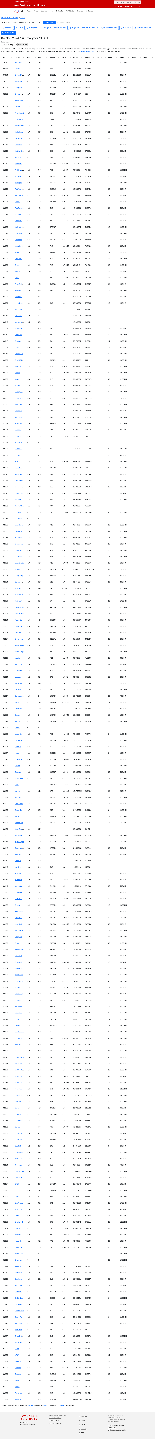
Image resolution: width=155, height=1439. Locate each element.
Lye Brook (18, 316)
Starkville (18, 430)
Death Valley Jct (20, 1139)
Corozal (17, 1127)
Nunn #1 (18, 176)
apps (138, 6)
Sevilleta (18, 1019)
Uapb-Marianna (20, 518)
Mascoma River (20, 322)
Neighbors (74, 28)
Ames (17, 252)
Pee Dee (18, 290)
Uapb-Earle (19, 525)
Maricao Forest (20, 62)
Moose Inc (18, 417)
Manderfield (19, 930)
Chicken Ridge (20, 892)
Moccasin (18, 709)
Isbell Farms (19, 1032)
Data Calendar (8, 32)
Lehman (18, 633)
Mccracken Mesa (21, 835)
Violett (17, 702)
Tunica (17, 271)
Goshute (18, 987)
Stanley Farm (19, 392)
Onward (17, 265)
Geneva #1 (19, 138)
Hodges (17, 385)
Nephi (17, 816)
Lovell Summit (20, 867)
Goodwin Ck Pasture (22, 214)
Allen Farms (19, 480)
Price (16, 785)
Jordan (17, 721)
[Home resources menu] (23, 11)
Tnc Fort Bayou (20, 506)
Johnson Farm (20, 664)
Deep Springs (20, 1120)
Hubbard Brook (20, 455)
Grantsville (18, 905)
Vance (17, 278)
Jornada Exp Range (22, 1006)
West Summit (19, 829)
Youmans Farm (20, 297)
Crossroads (19, 639)
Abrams (17, 569)
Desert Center (20, 1095)
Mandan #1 (19, 195)
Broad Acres (19, 1057)
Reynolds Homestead (22, 550)
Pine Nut (18, 854)
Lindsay (17, 69)
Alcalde (17, 1025)
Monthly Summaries (90, 28)
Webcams (89, 11)
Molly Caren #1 (20, 157)
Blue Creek (19, 804)
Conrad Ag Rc (20, 696)
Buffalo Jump (19, 899)
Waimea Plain (20, 601)
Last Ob (19, 28)
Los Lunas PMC (20, 1013)
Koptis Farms (19, 1076)
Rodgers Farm (20, 88)
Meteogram (46, 28)
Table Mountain (20, 81)
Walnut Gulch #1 (21, 227)
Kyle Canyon (19, 842)
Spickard (18, 341)
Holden (17, 753)
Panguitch (18, 937)
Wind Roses (126, 28)
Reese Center (20, 620)
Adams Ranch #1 (21, 164)
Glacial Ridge (19, 360)
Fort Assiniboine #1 (21, 189)
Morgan (17, 791)
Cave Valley (19, 962)
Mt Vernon (18, 404)
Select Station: (6, 22)
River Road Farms (21, 1089)
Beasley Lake (19, 259)
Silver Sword (19, 607)
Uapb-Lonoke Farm (22, 246)
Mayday (17, 658)
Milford (17, 766)
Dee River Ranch (21, 1038)
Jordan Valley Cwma (22, 880)
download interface (87, 51)
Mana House (19, 613)
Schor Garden (20, 423)
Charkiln (18, 861)
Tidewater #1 (19, 126)
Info (52, 11)
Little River (18, 233)
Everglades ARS (20, 366)
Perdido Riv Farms (21, 1082)
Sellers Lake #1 (20, 145)
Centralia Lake (20, 582)
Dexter (17, 347)
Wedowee (18, 1044)
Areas (36, 11)
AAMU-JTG (19, 398)
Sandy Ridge (19, 652)
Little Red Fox (20, 924)
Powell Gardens (20, 411)
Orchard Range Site (22, 75)
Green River (19, 778)
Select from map (65, 22)
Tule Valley (19, 975)
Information (7, 28)
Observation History (109, 28)
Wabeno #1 (19, 100)
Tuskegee (18, 683)
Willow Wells (19, 645)
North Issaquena (20, 537)
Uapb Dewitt (19, 563)
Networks (59, 11)
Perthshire (18, 335)
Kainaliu (18, 588)
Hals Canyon (19, 981)
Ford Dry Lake (20, 1101)
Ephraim (18, 747)
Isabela (17, 373)
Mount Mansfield (20, 309)
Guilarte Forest (20, 328)
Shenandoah (19, 544)
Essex (17, 1108)
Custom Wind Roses (143, 28)
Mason (17, 107)
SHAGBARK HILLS (22, 449)
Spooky (17, 943)
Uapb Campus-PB (21, 512)
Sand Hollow (19, 949)
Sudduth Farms (20, 1070)
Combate (18, 436)
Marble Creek (19, 886)
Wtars (17, 379)
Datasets (44, 11)
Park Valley (19, 911)
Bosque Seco (19, 442)
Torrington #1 (19, 183)
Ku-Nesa (18, 873)
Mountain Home (20, 797)
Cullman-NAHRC (21, 671)
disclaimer (129, 6)
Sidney (17, 715)
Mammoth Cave (20, 499)
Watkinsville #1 (20, 151)
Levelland (18, 626)
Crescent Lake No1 (21, 94)
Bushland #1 (19, 119)
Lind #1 (17, 202)
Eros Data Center (21, 468)
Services (80, 11)
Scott (16, 461)
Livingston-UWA (20, 677)
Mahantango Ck (20, 240)
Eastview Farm (20, 487)
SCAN (22, 18)
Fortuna (17, 728)
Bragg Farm (19, 493)
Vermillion (18, 968)
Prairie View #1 (20, 170)
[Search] (127, 2)
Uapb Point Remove (22, 556)
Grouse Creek (20, 956)
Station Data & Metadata (9, 18)
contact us (117, 6)
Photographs (32, 28)
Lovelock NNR (20, 690)
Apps (29, 11)
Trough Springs (20, 848)
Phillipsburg (19, 575)
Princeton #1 (19, 113)
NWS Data (70, 11)
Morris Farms (19, 1063)
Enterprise (18, 759)
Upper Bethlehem (21, 734)
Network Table (60, 28)
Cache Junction (20, 810)
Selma (17, 1051)
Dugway (18, 1000)
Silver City (18, 531)
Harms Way (19, 994)
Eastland (18, 772)
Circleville (18, 740)
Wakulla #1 (19, 132)
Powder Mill (19, 354)
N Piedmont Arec (21, 303)
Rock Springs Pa (21, 284)
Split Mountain (20, 918)
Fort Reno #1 (19, 208)
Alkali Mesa (19, 823)
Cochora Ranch (20, 1133)
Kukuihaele (19, 594)
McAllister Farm (20, 474)
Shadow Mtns (20, 1114)
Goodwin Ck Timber (22, 221)
